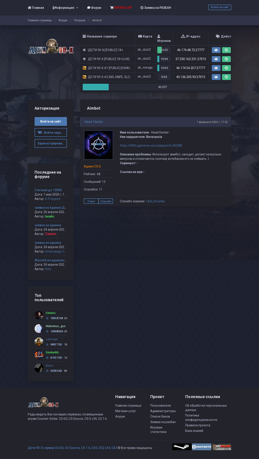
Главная (36, 7)
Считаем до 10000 (48, 190)
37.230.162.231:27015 (190, 59)
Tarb (149, 201)
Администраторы (163, 411)
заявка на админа (48, 225)
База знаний (194, 430)
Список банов (160, 416)
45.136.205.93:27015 (190, 77)
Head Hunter (93, 122)
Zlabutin (50, 234)
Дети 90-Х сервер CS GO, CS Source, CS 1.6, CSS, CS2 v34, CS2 (72, 448)
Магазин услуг (125, 411)
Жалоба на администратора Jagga (61, 260)
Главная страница (40, 20)
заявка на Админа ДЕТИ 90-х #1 (58, 207)
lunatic (49, 216)
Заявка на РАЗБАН (155, 7)
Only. (48, 269)
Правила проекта (197, 425)
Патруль (80, 20)
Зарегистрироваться (52, 143)
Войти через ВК (52, 132)
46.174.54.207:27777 (190, 68)
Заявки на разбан (163, 422)
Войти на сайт (220, 7)
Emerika (159, 201)
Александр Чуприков (61, 251)
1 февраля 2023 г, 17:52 (212, 122)
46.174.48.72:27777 (190, 50)
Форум (94, 7)
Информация (63, 7)
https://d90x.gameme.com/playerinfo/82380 (151, 145)
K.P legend (52, 199)
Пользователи (160, 405)
